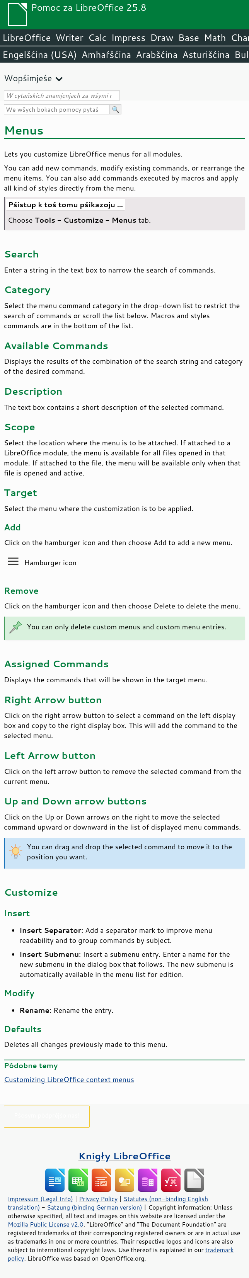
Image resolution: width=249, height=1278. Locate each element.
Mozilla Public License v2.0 (46, 1224)
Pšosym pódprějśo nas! (47, 1115)
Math (215, 37)
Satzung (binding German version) (94, 1207)
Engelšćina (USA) (39, 54)
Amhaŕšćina (106, 54)
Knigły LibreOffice (124, 1155)
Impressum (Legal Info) (40, 1199)
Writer (69, 37)
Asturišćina (206, 54)
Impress (128, 37)
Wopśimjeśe (28, 78)
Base (188, 37)
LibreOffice (26, 37)
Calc (97, 37)
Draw (161, 37)
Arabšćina (156, 54)
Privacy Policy (98, 1199)
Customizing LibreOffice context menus (69, 1079)
